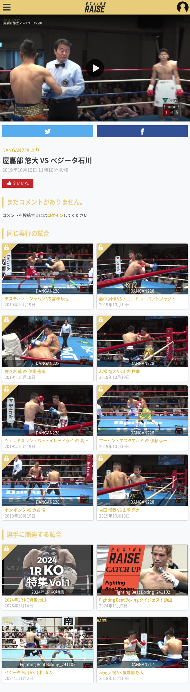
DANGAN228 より (21, 150)
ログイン (55, 215)
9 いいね (18, 183)
